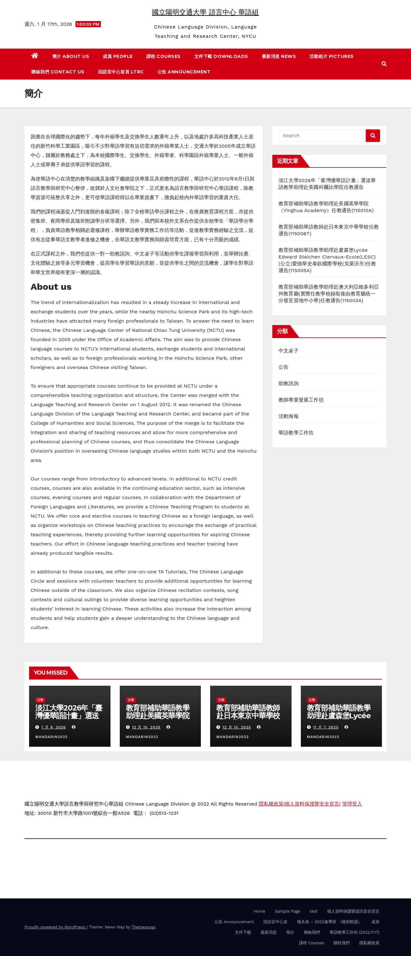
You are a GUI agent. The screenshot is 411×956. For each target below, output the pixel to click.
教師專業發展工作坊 (301, 400)
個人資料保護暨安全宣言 (312, 804)
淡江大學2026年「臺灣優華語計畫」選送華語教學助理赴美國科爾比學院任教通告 (68, 719)
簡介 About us (70, 56)
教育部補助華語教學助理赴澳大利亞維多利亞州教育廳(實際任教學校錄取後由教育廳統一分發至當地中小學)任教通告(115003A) (329, 293)
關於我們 (342, 943)
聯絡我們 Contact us (57, 72)
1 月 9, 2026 (53, 727)
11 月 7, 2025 (325, 727)
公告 (283, 367)
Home (259, 911)
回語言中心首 (275, 921)
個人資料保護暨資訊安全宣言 (353, 911)
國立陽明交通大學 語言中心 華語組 (205, 12)
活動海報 (289, 416)
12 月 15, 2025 (146, 727)
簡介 (290, 932)
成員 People (118, 56)
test (314, 911)
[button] (384, 64)
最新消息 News (279, 56)
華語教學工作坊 (296, 433)
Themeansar (143, 927)
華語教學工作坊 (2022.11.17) (355, 932)
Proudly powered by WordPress (55, 927)
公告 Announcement (184, 72)
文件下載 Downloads (221, 56)
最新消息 (269, 932)
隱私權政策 (271, 804)
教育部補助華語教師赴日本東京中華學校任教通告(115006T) (248, 715)
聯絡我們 (312, 932)
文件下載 (243, 932)
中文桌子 (289, 351)
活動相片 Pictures (331, 56)
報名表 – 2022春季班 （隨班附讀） (329, 921)
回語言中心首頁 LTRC (121, 72)
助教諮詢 (289, 383)
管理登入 (352, 804)
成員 (375, 921)
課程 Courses (163, 56)
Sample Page (287, 911)
